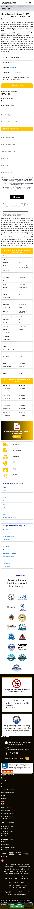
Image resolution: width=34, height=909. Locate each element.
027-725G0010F (6, 402)
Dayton (4, 487)
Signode (5, 497)
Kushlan (5, 494)
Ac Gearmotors (16, 72)
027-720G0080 (6, 412)
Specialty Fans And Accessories (10, 553)
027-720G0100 (6, 398)
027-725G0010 (22, 412)
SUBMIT (16, 197)
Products (10, 7)
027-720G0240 (22, 408)
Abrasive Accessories (8, 790)
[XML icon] (2, 801)
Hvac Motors (6, 529)
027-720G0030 (6, 405)
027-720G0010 (6, 388)
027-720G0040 (22, 398)
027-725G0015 (6, 415)
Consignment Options (8, 847)
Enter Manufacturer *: (8, 98)
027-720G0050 (6, 392)
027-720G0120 (22, 415)
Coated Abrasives (7, 549)
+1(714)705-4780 (13, 753)
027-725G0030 (6, 395)
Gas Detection (6, 539)
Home (3, 7)
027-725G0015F (22, 395)
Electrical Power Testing (8, 556)
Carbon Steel (6, 559)
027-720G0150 (22, 388)
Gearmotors (19, 7)
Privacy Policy (5, 807)
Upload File (17, 436)
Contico (4, 504)
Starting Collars (6, 563)
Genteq (4, 507)
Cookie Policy (5, 810)
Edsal (4, 514)
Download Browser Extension (17, 758)
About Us (4, 781)
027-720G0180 (22, 392)
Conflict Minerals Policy (8, 813)
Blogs (3, 796)
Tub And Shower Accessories (9, 536)
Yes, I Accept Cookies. (17, 906)
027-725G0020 (6, 385)
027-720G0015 (22, 405)
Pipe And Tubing (6, 566)
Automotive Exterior (7, 543)
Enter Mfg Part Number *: (9, 91)
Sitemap (3, 799)
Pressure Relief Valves (8, 533)
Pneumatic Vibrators (7, 793)
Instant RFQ (5, 844)
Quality (3, 787)
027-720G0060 (22, 402)
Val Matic (5, 511)
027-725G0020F (6, 408)
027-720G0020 (22, 385)
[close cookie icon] (32, 903)
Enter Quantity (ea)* (7, 105)
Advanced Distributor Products (9, 517)
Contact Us (4, 784)
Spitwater (5, 500)
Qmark (4, 490)
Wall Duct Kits (6, 546)
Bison (13, 63)
